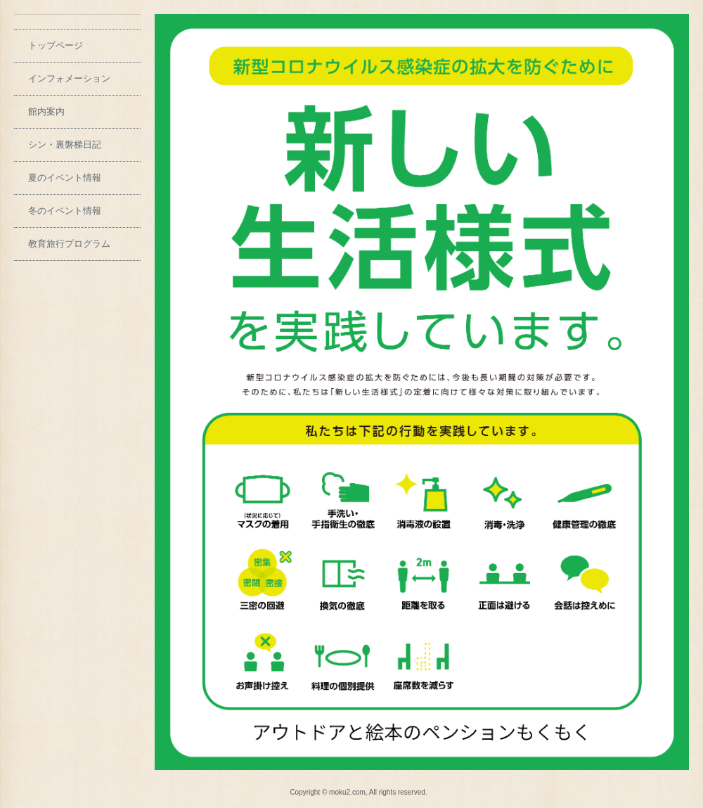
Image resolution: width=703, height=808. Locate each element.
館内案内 (46, 111)
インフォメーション (69, 78)
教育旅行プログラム (69, 243)
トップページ (55, 45)
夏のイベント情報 (64, 177)
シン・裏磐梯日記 (64, 144)
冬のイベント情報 (64, 210)
